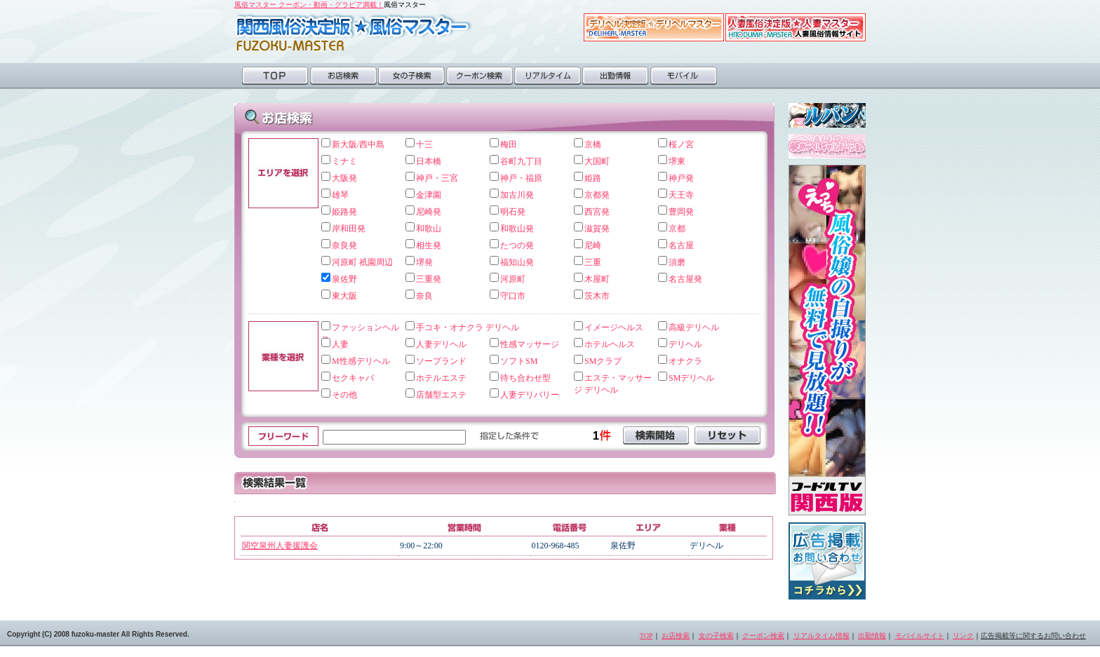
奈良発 (344, 245)
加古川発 (517, 195)
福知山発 (517, 262)
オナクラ (685, 361)
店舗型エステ (441, 395)
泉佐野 (344, 279)
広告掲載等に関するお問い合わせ (1033, 635)
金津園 (428, 195)
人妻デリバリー (529, 395)
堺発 (424, 262)
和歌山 (428, 228)
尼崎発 (428, 212)
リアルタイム (547, 76)
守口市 (512, 296)
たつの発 (517, 245)
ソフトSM (518, 361)
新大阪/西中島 (358, 144)
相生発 (428, 245)
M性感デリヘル (361, 361)
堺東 (677, 161)
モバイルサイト (919, 635)
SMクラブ (603, 361)
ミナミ (344, 161)
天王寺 (681, 195)
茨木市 (597, 296)
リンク (963, 635)
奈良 (424, 296)
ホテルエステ (441, 378)
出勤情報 (615, 76)
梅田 (508, 144)
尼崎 (592, 245)
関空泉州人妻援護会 (280, 545)
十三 (424, 144)
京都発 (597, 195)
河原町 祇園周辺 (362, 262)
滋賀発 (597, 228)
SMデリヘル (691, 378)
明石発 (512, 212)
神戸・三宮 (437, 178)
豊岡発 (681, 212)
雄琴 (340, 195)
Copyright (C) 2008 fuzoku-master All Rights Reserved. (98, 634)
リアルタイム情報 (821, 635)
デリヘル (685, 344)
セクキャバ (353, 378)
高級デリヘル (694, 327)
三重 (592, 262)
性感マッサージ (529, 344)
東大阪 (344, 296)
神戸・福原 (521, 178)
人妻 (340, 344)
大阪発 (344, 178)
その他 (344, 395)
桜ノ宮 (681, 144)
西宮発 (597, 212)
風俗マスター (353, 32)
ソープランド (441, 361)
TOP (275, 76)
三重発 (428, 279)
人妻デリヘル (441, 344)
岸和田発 (348, 228)
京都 (677, 228)
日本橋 (428, 161)
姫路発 (344, 212)
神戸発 (681, 178)
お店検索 (343, 76)
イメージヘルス (613, 327)
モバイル (683, 76)
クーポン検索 (479, 76)
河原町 (512, 279)
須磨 (677, 262)
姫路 (592, 178)
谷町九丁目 (521, 161)
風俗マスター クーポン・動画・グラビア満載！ (309, 4)
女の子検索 (411, 76)
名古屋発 (685, 279)
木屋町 (597, 279)
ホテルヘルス (609, 344)
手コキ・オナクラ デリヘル (467, 327)
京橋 (592, 144)
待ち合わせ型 (525, 378)
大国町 (597, 161)
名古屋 (681, 245)
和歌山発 (517, 228)
